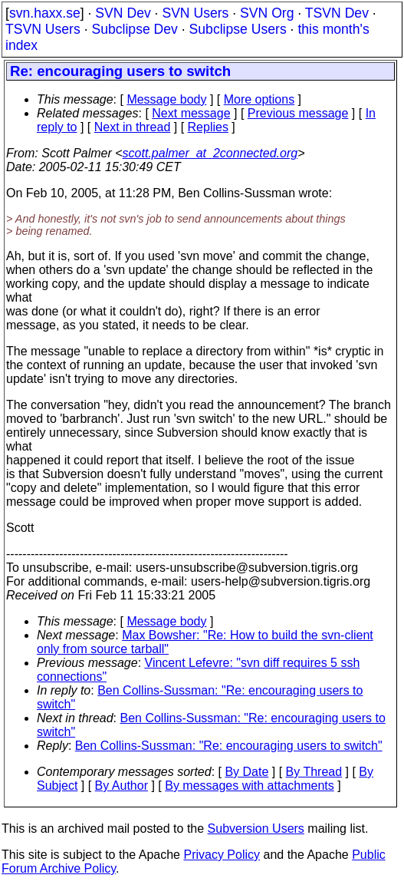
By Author (121, 785)
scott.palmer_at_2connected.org (210, 153)
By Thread (314, 771)
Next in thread (132, 127)
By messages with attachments (249, 785)
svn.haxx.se (44, 13)
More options (259, 99)
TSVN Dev (337, 13)
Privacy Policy (221, 854)
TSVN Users (42, 29)
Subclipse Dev (134, 29)
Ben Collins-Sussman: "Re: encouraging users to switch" (229, 745)
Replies (208, 127)
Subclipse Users (238, 29)
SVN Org (267, 13)
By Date (246, 771)
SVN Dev (122, 13)
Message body (166, 99)
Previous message (298, 113)
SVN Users (195, 13)
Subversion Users (256, 828)
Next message (191, 113)
